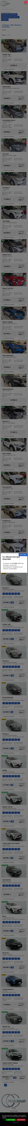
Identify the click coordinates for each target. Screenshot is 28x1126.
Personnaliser (15, 1122)
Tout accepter (10, 1119)
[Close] (26, 2)
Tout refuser (21, 1119)
